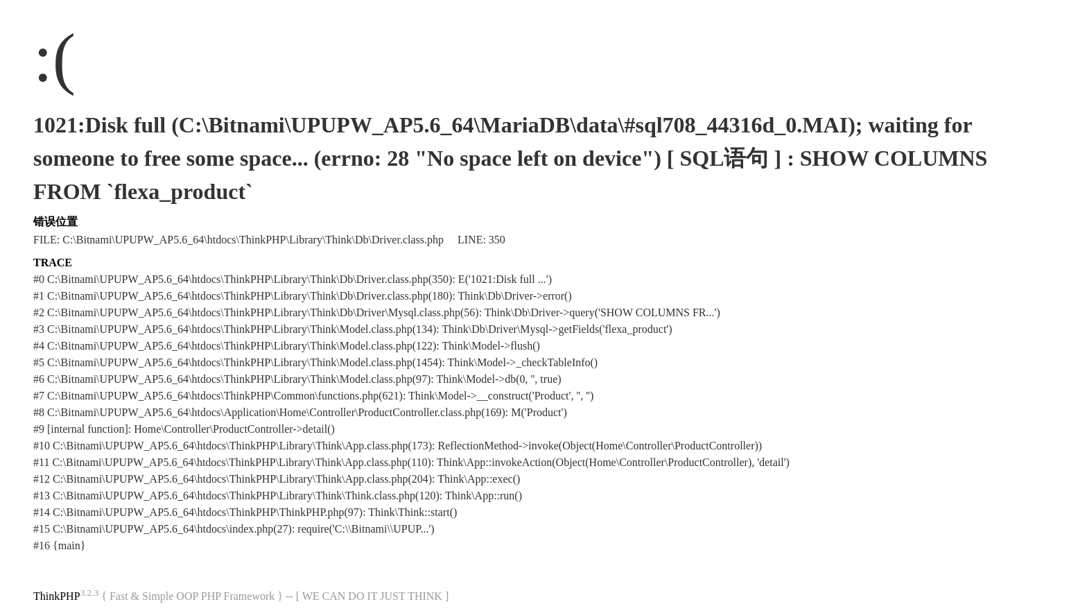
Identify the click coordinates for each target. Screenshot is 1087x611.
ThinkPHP (56, 596)
